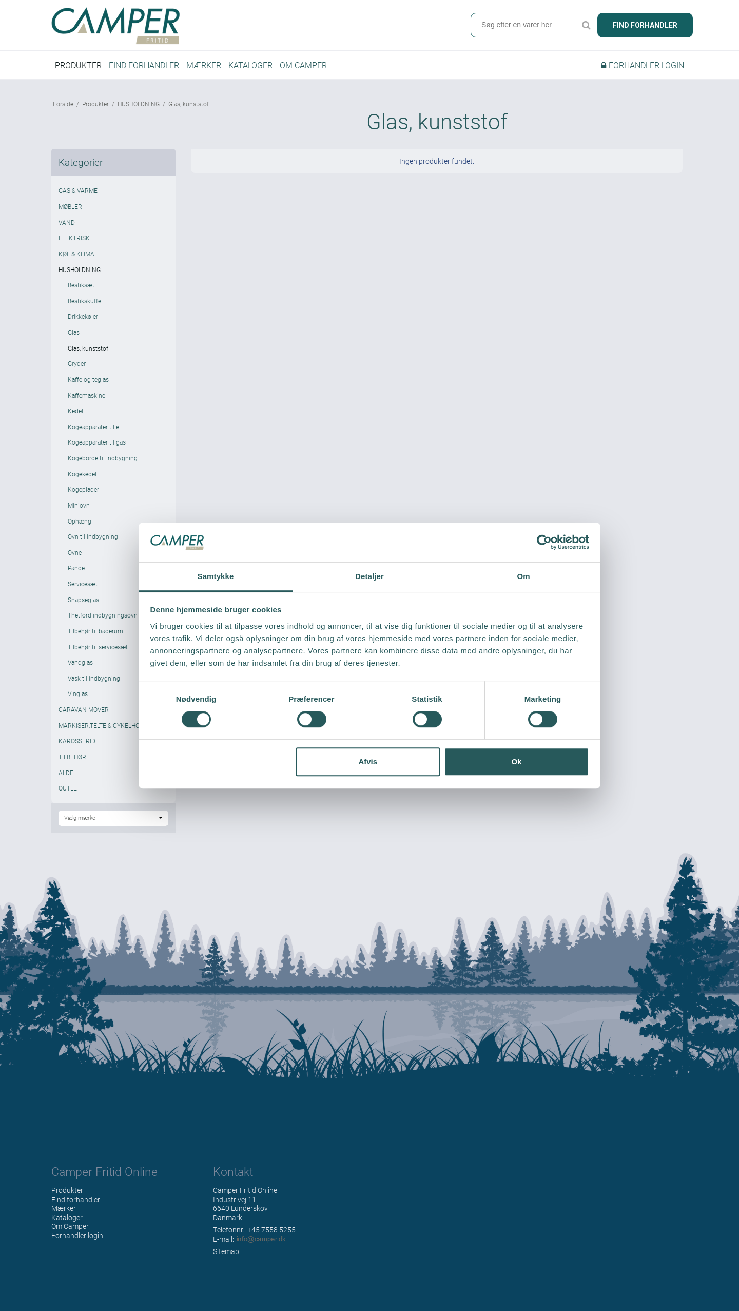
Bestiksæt (81, 289)
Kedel (75, 415)
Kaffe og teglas (88, 383)
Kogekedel (82, 478)
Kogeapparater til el (94, 431)
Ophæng (79, 525)
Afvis (367, 761)
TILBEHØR (72, 761)
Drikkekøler (83, 321)
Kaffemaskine (86, 399)
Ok (516, 761)
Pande (76, 572)
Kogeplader (83, 494)
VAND (67, 226)
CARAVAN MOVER (84, 714)
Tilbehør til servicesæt (98, 651)
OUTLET (70, 792)
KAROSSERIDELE (82, 745)
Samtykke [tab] (216, 576)
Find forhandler (645, 26)
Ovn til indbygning (93, 541)
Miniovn (79, 509)
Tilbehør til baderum (95, 635)
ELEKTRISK (74, 242)
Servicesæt (83, 588)
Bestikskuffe (84, 305)
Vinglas (78, 698)
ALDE (66, 777)
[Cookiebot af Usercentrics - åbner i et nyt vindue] (544, 542)
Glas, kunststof (88, 352)
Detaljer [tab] (369, 576)
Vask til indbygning (94, 682)
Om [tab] (523, 576)
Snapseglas (83, 604)
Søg (586, 25)
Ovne (75, 556)
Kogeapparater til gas (97, 446)
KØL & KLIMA (76, 258)
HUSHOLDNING (80, 273)
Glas (74, 337)
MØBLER (70, 211)
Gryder (77, 368)
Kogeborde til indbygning (103, 462)
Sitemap (226, 1256)
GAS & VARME (78, 195)
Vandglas (80, 667)
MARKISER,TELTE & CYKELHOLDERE (108, 729)
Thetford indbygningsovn (103, 619)
